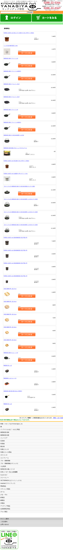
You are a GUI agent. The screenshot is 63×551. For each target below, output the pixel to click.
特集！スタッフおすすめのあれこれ (11, 424)
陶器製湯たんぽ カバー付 (10, 378)
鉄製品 (2, 497)
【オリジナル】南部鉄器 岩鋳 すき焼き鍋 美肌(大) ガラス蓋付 (19, 186)
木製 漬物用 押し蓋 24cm (10, 301)
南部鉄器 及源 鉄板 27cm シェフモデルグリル (15, 148)
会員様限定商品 (5, 509)
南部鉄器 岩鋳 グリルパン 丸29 (11, 84)
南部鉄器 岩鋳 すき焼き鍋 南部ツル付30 (14, 135)
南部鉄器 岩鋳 (4, 432)
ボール (2, 492)
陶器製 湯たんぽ (8, 365)
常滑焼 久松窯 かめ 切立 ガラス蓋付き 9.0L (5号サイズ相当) (19, 32)
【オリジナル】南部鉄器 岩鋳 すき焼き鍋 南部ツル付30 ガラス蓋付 (21, 199)
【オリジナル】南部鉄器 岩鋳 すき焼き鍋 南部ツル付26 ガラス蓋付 (21, 224)
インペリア (3, 438)
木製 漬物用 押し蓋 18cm (10, 327)
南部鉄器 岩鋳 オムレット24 (11, 352)
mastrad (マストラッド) (7, 483)
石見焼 (2, 441)
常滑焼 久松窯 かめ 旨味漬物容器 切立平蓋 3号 (15, 250)
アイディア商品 (5, 506)
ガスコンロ (3, 455)
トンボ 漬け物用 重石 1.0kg (11, 45)
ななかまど (3, 475)
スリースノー (4, 477)
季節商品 (3, 486)
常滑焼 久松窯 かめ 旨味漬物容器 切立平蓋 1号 (15, 276)
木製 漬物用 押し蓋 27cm (10, 288)
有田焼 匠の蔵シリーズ (7, 469)
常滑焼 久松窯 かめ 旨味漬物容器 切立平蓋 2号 (15, 263)
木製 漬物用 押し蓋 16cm (10, 340)
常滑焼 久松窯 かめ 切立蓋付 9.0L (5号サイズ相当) (16, 160)
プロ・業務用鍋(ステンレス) (9, 463)
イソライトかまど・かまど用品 (10, 429)
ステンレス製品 (5, 489)
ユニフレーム (4, 458)
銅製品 (2, 500)
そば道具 (3, 466)
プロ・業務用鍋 (5, 460)
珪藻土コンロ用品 (6, 452)
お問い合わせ (4, 524)
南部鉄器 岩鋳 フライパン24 (11, 58)
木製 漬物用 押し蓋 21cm (10, 314)
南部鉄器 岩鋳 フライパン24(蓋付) (12, 71)
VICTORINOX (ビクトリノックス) (10, 480)
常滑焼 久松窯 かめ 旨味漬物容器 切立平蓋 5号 (15, 237)
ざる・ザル (3, 494)
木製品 (2, 503)
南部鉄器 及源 (4, 435)
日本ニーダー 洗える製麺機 (8, 472)
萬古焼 (2, 446)
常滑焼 (2, 443)
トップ (2, 23)
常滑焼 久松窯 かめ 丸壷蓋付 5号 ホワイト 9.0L (16, 173)
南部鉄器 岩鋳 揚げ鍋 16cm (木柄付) (13, 391)
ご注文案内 (3, 521)
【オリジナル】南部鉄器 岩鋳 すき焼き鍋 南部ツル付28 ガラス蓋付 (21, 212)
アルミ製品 (3, 511)
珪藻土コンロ (4, 449)
